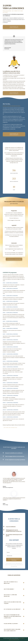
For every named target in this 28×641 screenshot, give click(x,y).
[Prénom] (14, 552)
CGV (18, 639)
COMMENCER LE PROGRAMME (14, 259)
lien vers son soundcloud (10, 427)
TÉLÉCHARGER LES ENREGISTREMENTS (14, 27)
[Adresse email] (14, 555)
